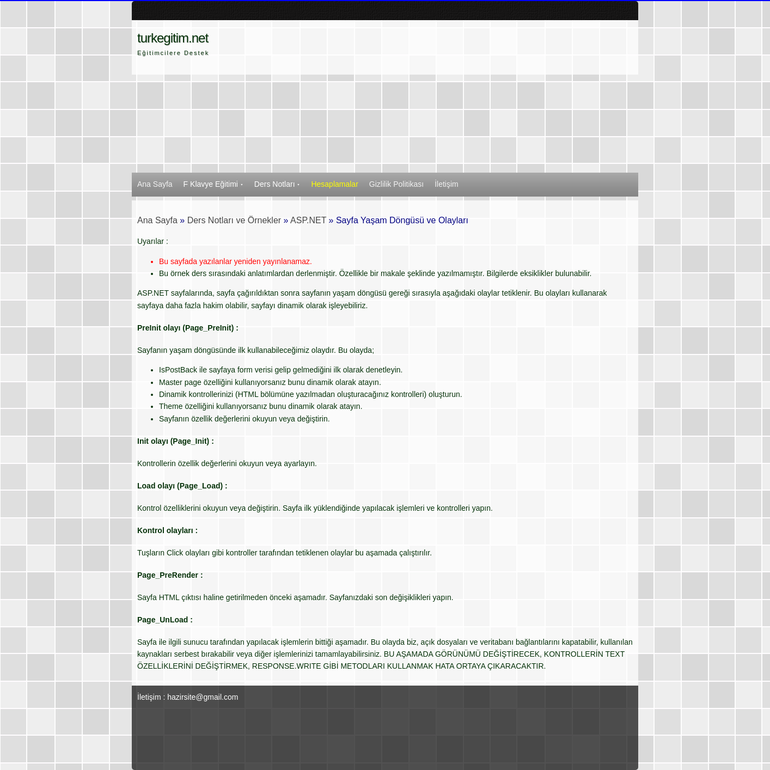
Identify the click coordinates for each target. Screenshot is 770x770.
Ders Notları (277, 184)
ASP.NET (308, 220)
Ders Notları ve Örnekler (234, 220)
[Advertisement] (440, 96)
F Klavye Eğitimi (213, 184)
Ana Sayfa (155, 184)
